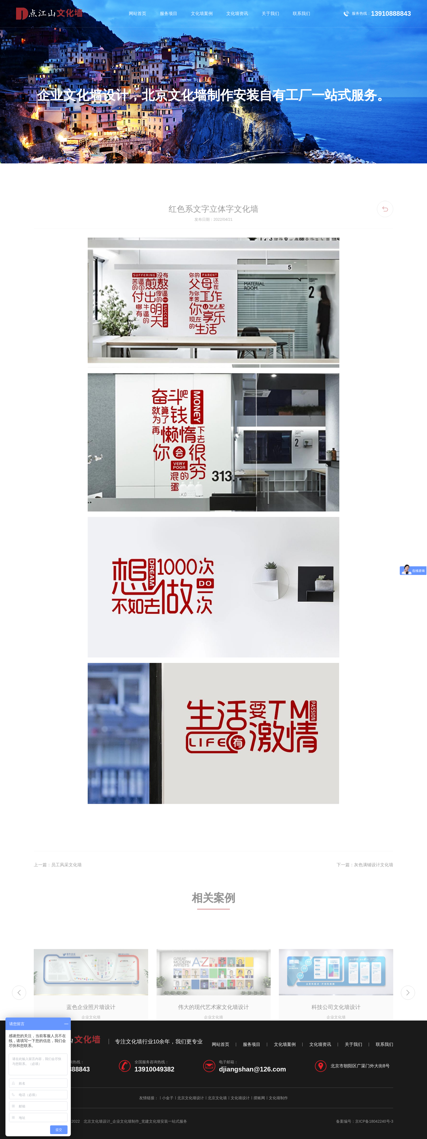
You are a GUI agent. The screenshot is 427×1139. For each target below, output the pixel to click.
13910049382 (155, 1069)
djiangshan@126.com (252, 1069)
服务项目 (168, 13)
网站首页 (137, 13)
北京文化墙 (217, 1098)
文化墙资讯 (237, 13)
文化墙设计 (240, 1098)
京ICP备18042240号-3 (374, 1121)
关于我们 (270, 13)
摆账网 (259, 1098)
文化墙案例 (202, 13)
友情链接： (148, 1098)
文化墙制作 (278, 1098)
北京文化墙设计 (190, 1098)
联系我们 (301, 13)
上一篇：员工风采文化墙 (58, 885)
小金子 (167, 1098)
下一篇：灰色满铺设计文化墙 (365, 885)
